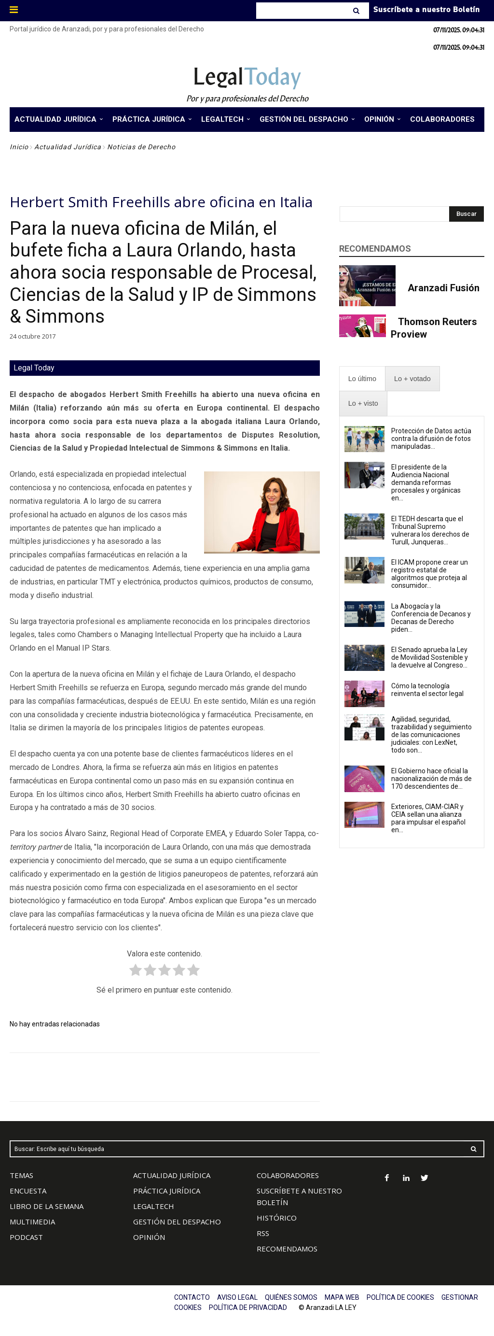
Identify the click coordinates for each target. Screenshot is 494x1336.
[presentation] (362, 379)
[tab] (362, 379)
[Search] (357, 10)
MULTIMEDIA (32, 1221)
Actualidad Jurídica (67, 147)
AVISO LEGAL (237, 1297)
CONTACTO (192, 1297)
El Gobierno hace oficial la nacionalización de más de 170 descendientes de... (431, 778)
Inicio (19, 147)
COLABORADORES (288, 1175)
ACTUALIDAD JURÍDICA (171, 1175)
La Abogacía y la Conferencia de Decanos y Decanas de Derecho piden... (431, 617)
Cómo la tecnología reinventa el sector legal (427, 689)
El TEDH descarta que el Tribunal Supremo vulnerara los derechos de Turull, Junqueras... (430, 530)
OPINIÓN (149, 1237)
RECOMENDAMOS (287, 1248)
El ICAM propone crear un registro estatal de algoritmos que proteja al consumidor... (429, 573)
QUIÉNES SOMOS (291, 1297)
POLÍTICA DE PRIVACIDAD (248, 1307)
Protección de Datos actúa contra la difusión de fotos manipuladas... (431, 438)
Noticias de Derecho (141, 147)
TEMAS (21, 1175)
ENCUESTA (28, 1190)
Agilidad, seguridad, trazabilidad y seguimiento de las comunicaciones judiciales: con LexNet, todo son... (431, 734)
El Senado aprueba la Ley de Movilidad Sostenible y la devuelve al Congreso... (429, 657)
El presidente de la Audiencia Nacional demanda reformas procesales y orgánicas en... (426, 482)
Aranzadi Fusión (444, 288)
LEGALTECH (153, 1206)
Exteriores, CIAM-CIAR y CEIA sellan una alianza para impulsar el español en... (428, 818)
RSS (263, 1233)
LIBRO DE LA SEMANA (46, 1206)
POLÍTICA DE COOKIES (400, 1297)
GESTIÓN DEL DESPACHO (177, 1221)
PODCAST (26, 1237)
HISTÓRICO (277, 1217)
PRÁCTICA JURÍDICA (166, 1190)
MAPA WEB (342, 1297)
